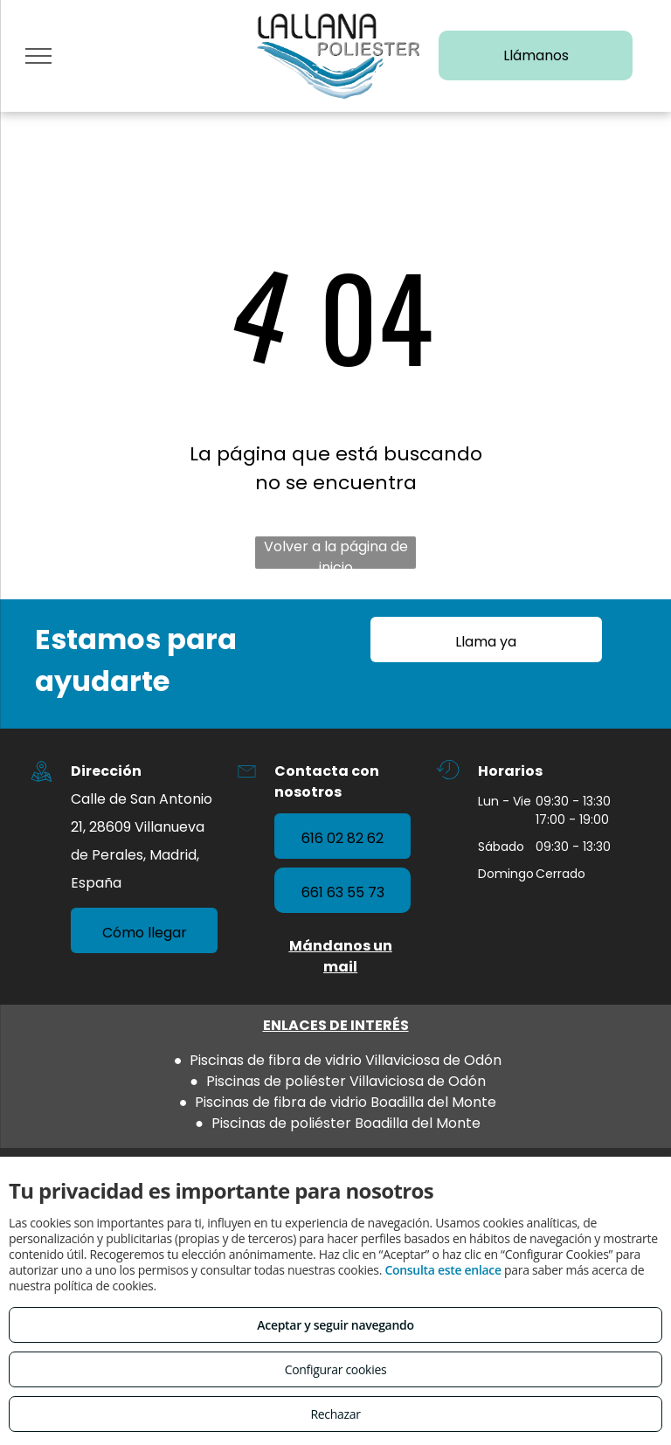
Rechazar (335, 1414)
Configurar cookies (336, 1369)
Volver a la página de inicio (336, 552)
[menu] (38, 56)
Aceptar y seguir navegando (335, 1325)
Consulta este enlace (442, 1270)
